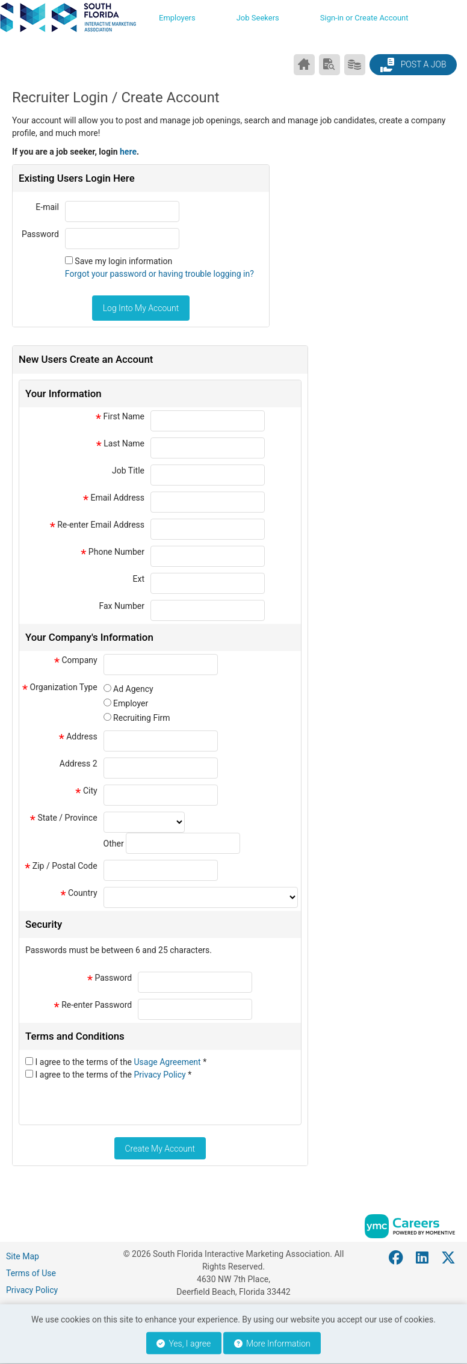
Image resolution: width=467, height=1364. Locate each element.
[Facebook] (396, 1258)
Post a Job (413, 65)
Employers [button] (177, 17)
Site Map (22, 1256)
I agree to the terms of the (120, 1062)
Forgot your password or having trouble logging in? (159, 274)
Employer (130, 703)
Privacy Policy (161, 1074)
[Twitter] (449, 1258)
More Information (272, 1343)
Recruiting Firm (141, 718)
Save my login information (123, 261)
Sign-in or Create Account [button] (364, 17)
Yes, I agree (183, 1343)
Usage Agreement (168, 1062)
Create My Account (160, 1148)
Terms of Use (31, 1273)
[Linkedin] (422, 1258)
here (128, 151)
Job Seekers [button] (258, 17)
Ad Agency (133, 689)
